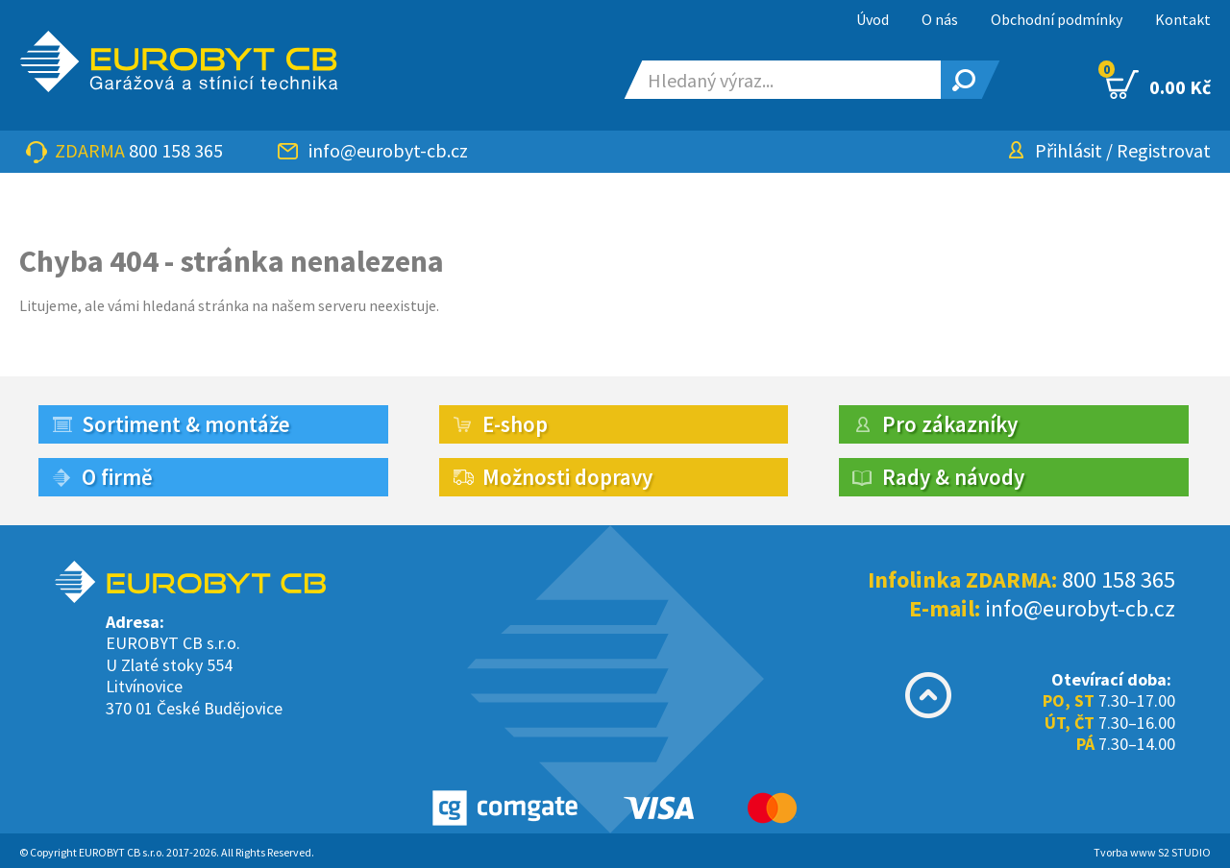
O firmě (117, 477)
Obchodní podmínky (1056, 19)
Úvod (872, 19)
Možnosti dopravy (567, 477)
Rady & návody (953, 477)
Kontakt (1183, 19)
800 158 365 (176, 150)
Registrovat (1164, 150)
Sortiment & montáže (186, 424)
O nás (940, 19)
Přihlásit (1068, 150)
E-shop (515, 424)
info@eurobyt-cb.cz (388, 150)
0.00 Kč (1158, 84)
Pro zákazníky (950, 424)
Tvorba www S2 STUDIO (1152, 852)
